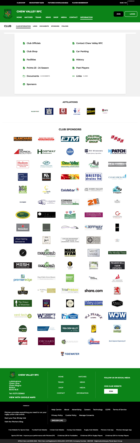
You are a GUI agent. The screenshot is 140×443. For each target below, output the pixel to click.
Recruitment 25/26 (36, 3)
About (66, 410)
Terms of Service (119, 410)
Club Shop (21, 3)
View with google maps (22, 397)
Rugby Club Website (91, 430)
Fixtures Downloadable (58, 3)
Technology (98, 410)
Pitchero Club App (107, 430)
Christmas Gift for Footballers (67, 435)
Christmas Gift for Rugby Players (91, 435)
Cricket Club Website (57, 430)
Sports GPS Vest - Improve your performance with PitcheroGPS (33, 435)
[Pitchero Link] (132, 3)
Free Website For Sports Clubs (19, 430)
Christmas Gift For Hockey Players (117, 435)
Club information (23, 26)
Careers (87, 410)
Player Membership (80, 3)
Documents (44, 26)
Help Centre (56, 410)
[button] (19, 17)
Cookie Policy (70, 415)
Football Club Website (39, 430)
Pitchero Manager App (124, 430)
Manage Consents (86, 415)
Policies (65, 26)
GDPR (107, 410)
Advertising (76, 410)
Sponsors (55, 26)
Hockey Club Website (74, 430)
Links (35, 26)
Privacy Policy (57, 415)
